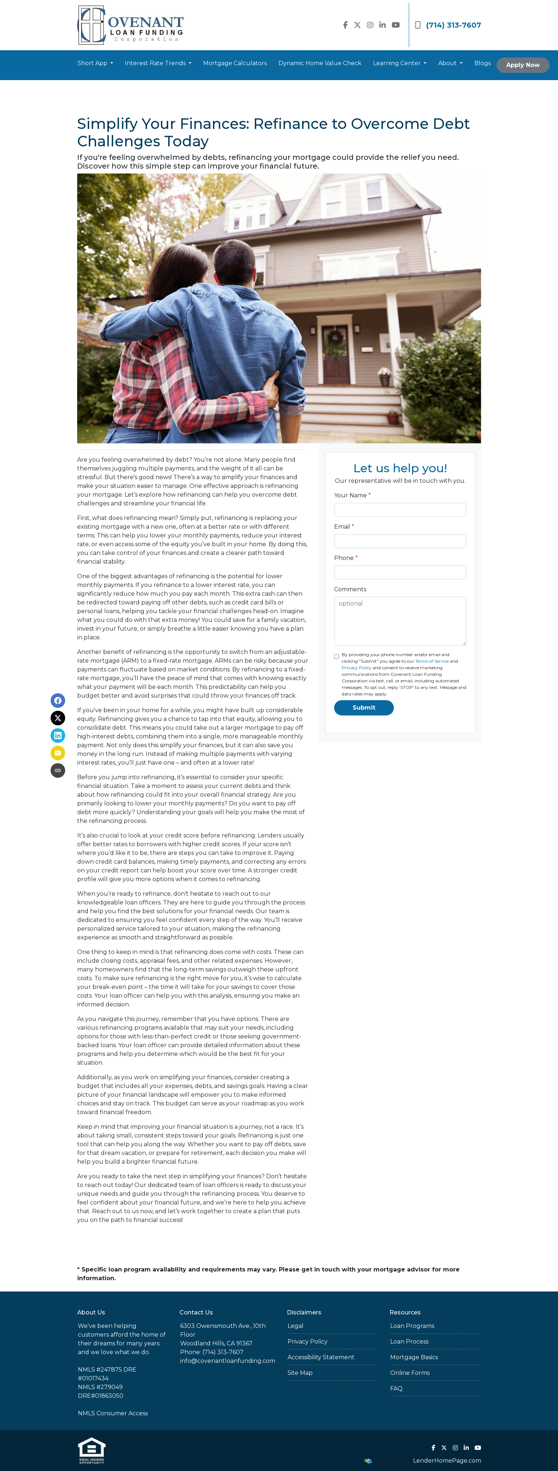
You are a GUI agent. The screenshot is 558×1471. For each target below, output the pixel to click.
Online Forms (410, 1372)
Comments (350, 589)
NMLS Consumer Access (113, 1413)
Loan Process (409, 1341)
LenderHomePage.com (447, 1460)
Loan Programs (412, 1325)
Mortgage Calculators (235, 63)
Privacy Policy (357, 667)
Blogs (482, 63)
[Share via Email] (58, 753)
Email (344, 526)
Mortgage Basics (414, 1357)
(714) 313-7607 (448, 25)
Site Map (300, 1372)
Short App (93, 63)
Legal (296, 1325)
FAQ (396, 1388)
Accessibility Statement (321, 1357)
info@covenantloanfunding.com (227, 1360)
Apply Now (523, 65)
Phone (346, 558)
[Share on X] (58, 718)
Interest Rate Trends (156, 63)
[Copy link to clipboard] (58, 770)
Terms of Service (432, 661)
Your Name (352, 495)
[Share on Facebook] (58, 700)
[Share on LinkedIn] (58, 735)
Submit (364, 707)
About (448, 63)
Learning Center (397, 63)
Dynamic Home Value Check (319, 63)
